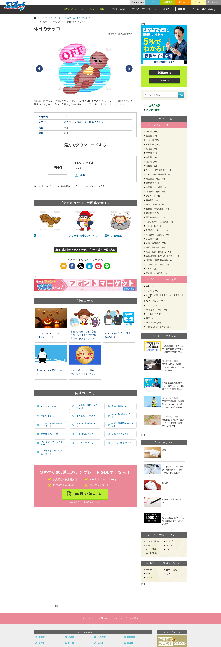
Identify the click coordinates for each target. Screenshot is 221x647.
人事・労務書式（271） (156, 243)
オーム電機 (151, 549)
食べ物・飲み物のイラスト (87, 424)
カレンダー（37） (154, 323)
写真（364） (151, 318)
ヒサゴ (169, 541)
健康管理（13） (153, 213)
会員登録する (164, 72)
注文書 (71, 643)
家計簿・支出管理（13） (157, 273)
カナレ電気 (151, 553)
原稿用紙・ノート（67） (157, 310)
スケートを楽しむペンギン (84, 235)
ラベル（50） (152, 305)
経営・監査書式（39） (156, 247)
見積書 (42, 643)
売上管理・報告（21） (156, 179)
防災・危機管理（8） (155, 204)
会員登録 (168, 2)
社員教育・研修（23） (156, 192)
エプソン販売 (152, 541)
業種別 (167, 9)
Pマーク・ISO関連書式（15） (159, 170)
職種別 (181, 9)
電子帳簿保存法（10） (156, 217)
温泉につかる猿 (113, 235)
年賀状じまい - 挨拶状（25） (159, 327)
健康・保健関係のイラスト (122, 424)
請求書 (130, 643)
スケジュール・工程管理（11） (160, 222)
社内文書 (102, 637)
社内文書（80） (153, 140)
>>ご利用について (42, 186)
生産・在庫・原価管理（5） (158, 174)
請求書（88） (152, 162)
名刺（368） (151, 286)
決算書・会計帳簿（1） (156, 187)
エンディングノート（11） (158, 265)
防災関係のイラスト (50, 434)
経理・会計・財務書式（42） (159, 252)
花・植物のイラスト (86, 415)
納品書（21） (152, 157)
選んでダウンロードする (85, 145)
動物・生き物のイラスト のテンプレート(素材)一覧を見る (85, 249)
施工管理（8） (152, 239)
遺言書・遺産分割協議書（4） (159, 260)
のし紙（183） (152, 291)
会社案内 (134, 618)
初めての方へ (137, 2)
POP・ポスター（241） (156, 301)
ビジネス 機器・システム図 (87, 406)
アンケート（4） (153, 196)
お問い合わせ (183, 2)
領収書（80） (152, 166)
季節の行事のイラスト (122, 406)
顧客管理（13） (153, 183)
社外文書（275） (153, 144)
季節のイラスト (48, 415)
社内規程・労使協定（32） (158, 235)
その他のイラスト (120, 434)
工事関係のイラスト (86, 434)
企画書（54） (152, 136)
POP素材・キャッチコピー (52, 443)
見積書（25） (152, 149)
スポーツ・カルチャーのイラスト (51, 424)
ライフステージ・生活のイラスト (51, 452)
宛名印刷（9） (152, 200)
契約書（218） (152, 131)
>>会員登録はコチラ (68, 186)
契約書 (42, 637)
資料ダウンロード (73, 9)
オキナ (149, 545)
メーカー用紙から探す (204, 9)
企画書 (71, 637)
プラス (169, 545)
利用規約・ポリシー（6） (157, 230)
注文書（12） (152, 153)
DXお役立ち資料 (154, 105)
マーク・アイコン (84, 443)
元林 (168, 549)
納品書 (101, 643)
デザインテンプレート (144, 9)
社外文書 (131, 637)
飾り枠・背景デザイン (122, 443)
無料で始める (88, 494)
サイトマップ (198, 2)
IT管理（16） (152, 269)
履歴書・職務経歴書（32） (158, 209)
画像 (82, 175)
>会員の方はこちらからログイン (85, 502)
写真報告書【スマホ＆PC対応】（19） (163, 256)
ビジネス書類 (117, 9)
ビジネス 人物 (48, 406)
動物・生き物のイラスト (122, 415)
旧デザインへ (213, 2)
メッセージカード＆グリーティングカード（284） (165, 296)
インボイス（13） (154, 226)
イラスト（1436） (154, 314)
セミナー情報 (97, 9)
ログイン (153, 2)
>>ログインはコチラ (94, 186)
